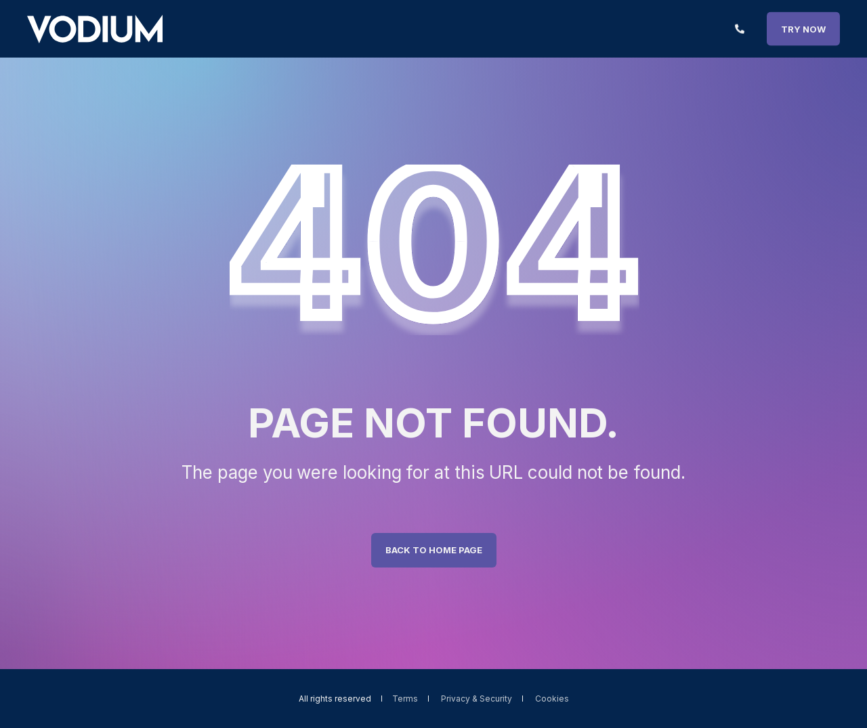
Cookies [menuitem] (552, 699)
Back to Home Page (433, 549)
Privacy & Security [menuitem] (476, 699)
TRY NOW (803, 28)
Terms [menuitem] (405, 699)
